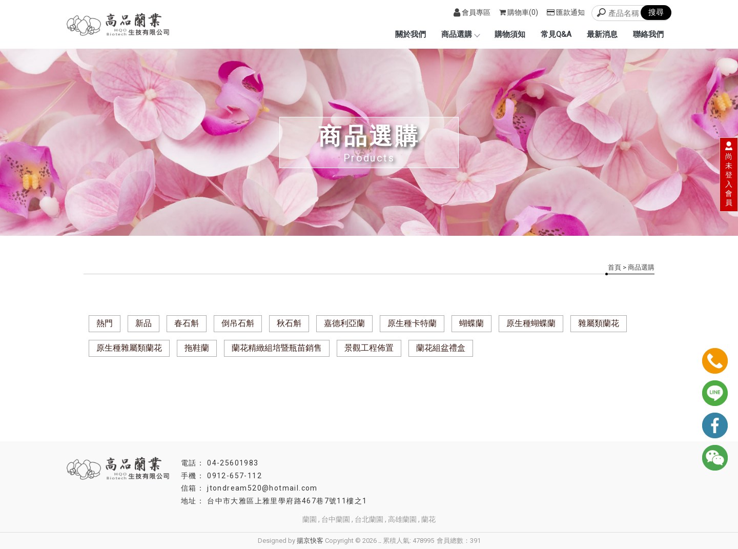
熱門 (104, 323)
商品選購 (460, 34)
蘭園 (309, 519)
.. (379, 540)
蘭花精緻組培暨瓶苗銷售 (277, 348)
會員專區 (472, 12)
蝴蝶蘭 (471, 323)
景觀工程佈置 (369, 348)
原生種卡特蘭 (412, 323)
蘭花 (428, 519)
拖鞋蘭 (196, 348)
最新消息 (602, 34)
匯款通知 (566, 12)
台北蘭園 (369, 519)
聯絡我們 (648, 34)
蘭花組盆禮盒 (440, 348)
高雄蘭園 (402, 519)
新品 (143, 323)
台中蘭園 (335, 519)
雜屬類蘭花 (598, 323)
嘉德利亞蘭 (344, 323)
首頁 (614, 267)
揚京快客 (310, 540)
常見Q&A (556, 34)
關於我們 (410, 34)
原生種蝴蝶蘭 (531, 323)
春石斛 (186, 323)
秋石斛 (289, 323)
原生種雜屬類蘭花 (129, 348)
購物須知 (510, 34)
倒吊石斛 (237, 323)
